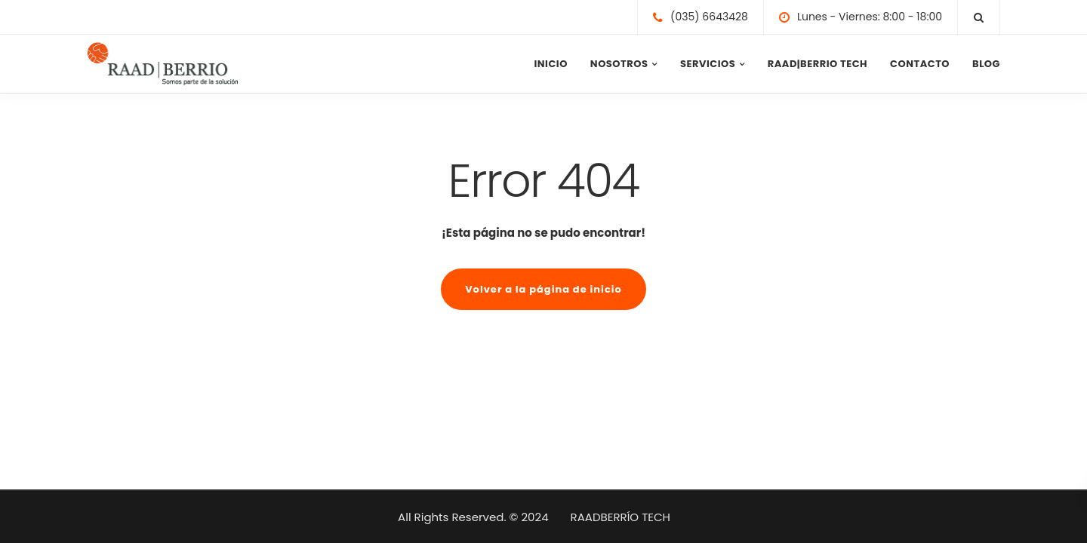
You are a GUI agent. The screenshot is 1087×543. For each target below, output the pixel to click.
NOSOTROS (619, 64)
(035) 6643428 (709, 16)
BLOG (986, 64)
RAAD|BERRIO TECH (817, 64)
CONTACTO (920, 64)
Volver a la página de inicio (543, 289)
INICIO (550, 64)
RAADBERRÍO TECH (620, 517)
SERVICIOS (707, 64)
